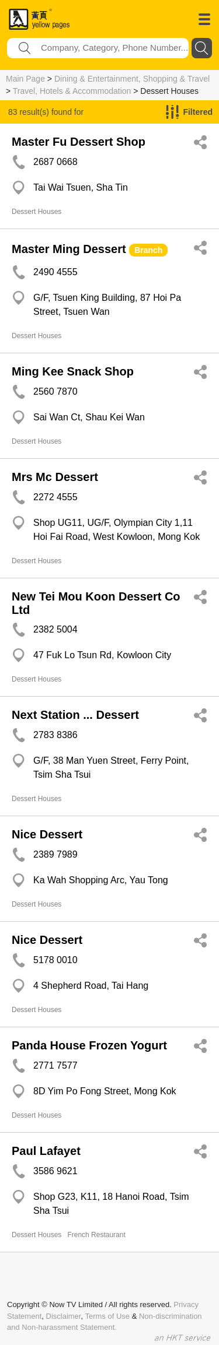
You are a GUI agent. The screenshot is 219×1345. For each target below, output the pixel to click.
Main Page (25, 78)
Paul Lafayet (46, 1150)
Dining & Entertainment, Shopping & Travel (132, 78)
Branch (148, 250)
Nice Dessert (47, 834)
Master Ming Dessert (69, 249)
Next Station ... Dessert (75, 714)
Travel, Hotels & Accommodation (72, 91)
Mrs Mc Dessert (55, 476)
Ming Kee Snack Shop (73, 371)
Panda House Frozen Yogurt (89, 1045)
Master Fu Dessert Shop (78, 141)
